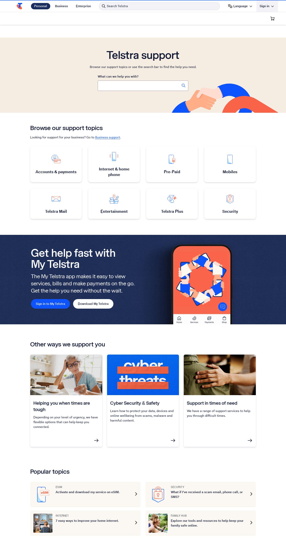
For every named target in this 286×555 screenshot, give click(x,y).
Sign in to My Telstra (50, 304)
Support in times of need (212, 403)
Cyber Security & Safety (134, 403)
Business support (107, 137)
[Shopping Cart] (272, 18)
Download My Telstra (93, 304)
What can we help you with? (118, 76)
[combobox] (143, 86)
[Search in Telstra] (159, 6)
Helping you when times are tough (61, 406)
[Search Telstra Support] (183, 85)
